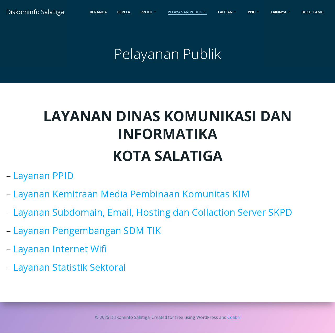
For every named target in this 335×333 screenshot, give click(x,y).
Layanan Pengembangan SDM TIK (87, 230)
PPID (254, 11)
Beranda (98, 11)
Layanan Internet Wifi (60, 248)
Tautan (227, 11)
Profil (149, 11)
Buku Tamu (312, 11)
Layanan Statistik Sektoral (69, 267)
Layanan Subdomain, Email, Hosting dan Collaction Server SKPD (152, 212)
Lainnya (281, 11)
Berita (123, 11)
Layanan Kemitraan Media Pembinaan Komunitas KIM (131, 193)
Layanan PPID (43, 175)
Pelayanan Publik (187, 11)
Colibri (233, 317)
